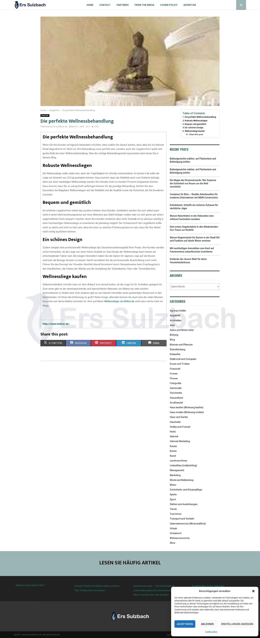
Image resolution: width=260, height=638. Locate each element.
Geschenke (176, 393)
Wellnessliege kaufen (195, 131)
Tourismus (176, 514)
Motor (173, 485)
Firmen (174, 373)
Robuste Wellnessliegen (196, 120)
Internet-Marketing (180, 441)
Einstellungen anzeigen (237, 624)
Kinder (173, 446)
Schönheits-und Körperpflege (186, 489)
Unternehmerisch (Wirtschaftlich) (188, 523)
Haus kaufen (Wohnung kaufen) (186, 407)
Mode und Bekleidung (182, 480)
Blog (172, 339)
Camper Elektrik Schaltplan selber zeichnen (97, 586)
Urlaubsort (175, 533)
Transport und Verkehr (182, 518)
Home (90, 5)
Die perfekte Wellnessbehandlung (200, 117)
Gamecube (176, 388)
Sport (173, 499)
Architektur (176, 320)
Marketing (175, 475)
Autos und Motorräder (182, 330)
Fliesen (174, 378)
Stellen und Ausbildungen (183, 504)
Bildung (174, 335)
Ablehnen (207, 624)
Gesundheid (176, 397)
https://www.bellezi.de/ (56, 323)
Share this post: (196, 134)
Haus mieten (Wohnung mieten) (187, 412)
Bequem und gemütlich (195, 124)
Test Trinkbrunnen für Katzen (89, 590)
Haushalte (175, 422)
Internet (174, 436)
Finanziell (175, 368)
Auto (172, 325)
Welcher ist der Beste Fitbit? (30, 585)
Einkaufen (175, 354)
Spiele (173, 494)
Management (177, 470)
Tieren (173, 509)
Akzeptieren (185, 624)
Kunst (173, 456)
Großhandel (176, 402)
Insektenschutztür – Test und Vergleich (153, 586)
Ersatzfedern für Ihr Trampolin (208, 586)
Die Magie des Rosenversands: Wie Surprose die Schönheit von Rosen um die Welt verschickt (193, 183)
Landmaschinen (178, 460)
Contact (105, 5)
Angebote (45, 115)
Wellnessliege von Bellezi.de (119, 301)
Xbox (172, 543)
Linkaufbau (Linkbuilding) (183, 465)
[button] (253, 591)
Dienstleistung (177, 349)
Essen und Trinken (180, 364)
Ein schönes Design (194, 127)
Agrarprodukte (178, 310)
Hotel (173, 431)
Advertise (189, 5)
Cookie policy (211, 632)
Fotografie (175, 383)
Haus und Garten (179, 417)
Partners (123, 5)
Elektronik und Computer (183, 359)
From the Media (144, 5)
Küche (173, 451)
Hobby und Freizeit (180, 426)
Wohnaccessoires (180, 538)
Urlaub (173, 528)
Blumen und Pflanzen (181, 344)
